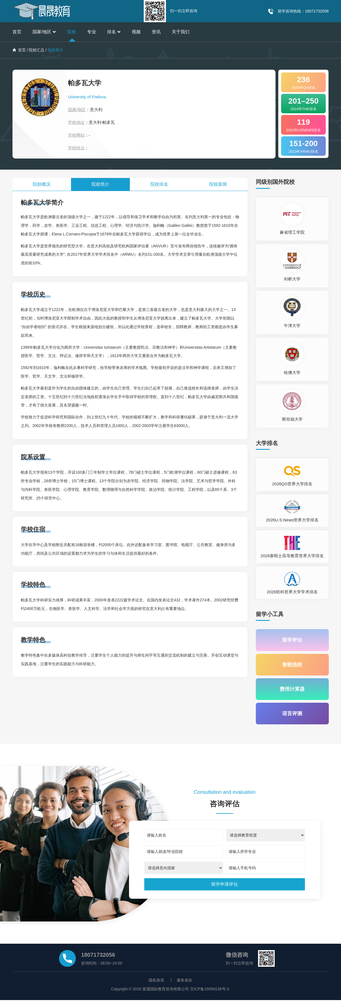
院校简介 (100, 184)
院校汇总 (36, 50)
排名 (114, 31)
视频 (136, 31)
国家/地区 (44, 31)
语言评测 (292, 715)
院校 (71, 31)
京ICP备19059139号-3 (209, 991)
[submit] (224, 886)
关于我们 (181, 31)
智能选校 (292, 665)
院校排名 (159, 184)
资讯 (156, 31)
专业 (91, 31)
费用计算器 (292, 690)
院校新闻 (218, 184)
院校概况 (41, 184)
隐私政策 (156, 982)
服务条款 (184, 982)
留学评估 (292, 640)
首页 (16, 31)
